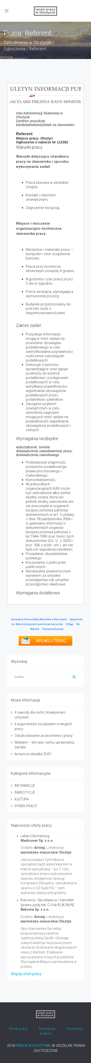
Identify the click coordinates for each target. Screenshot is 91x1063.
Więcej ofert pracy (26, 974)
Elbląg (69, 624)
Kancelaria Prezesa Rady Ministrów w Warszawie (39, 619)
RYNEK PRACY (26, 806)
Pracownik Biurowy (53, 629)
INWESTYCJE (25, 792)
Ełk (78, 624)
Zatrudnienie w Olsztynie (27, 42)
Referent (34, 629)
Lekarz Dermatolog (35, 836)
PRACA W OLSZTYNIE (33, 1045)
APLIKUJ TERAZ (51, 640)
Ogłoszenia (14, 48)
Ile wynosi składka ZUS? (33, 754)
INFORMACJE (25, 786)
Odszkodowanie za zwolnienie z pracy (44, 736)
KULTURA (22, 799)
